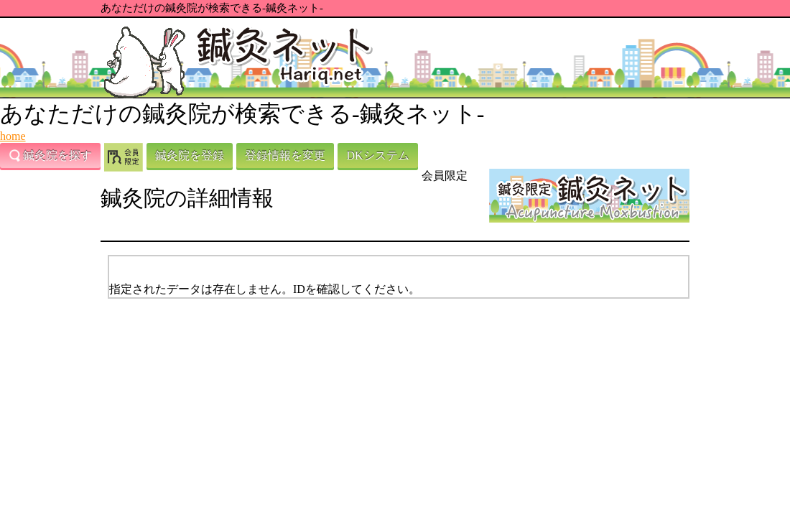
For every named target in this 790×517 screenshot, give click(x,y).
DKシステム (377, 155)
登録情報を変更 (285, 155)
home (13, 136)
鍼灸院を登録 (189, 155)
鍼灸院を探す (50, 155)
